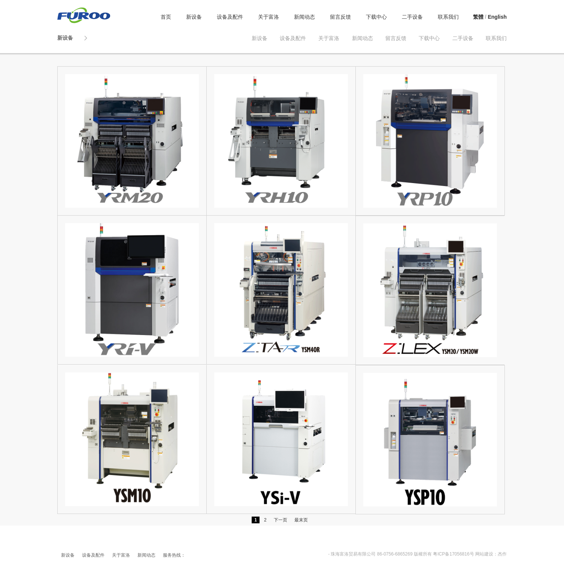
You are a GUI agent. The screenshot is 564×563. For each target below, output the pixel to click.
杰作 (502, 554)
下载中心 (376, 17)
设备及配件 (230, 17)
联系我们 (448, 17)
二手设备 (412, 17)
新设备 (194, 17)
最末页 (301, 520)
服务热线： (174, 555)
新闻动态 (304, 17)
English (497, 17)
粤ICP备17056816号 (453, 554)
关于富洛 (268, 17)
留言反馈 (340, 17)
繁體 (478, 17)
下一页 (280, 520)
